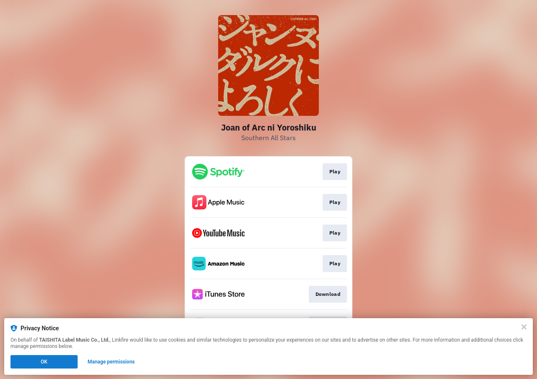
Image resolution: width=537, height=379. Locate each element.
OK (44, 362)
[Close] (524, 327)
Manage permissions (111, 362)
